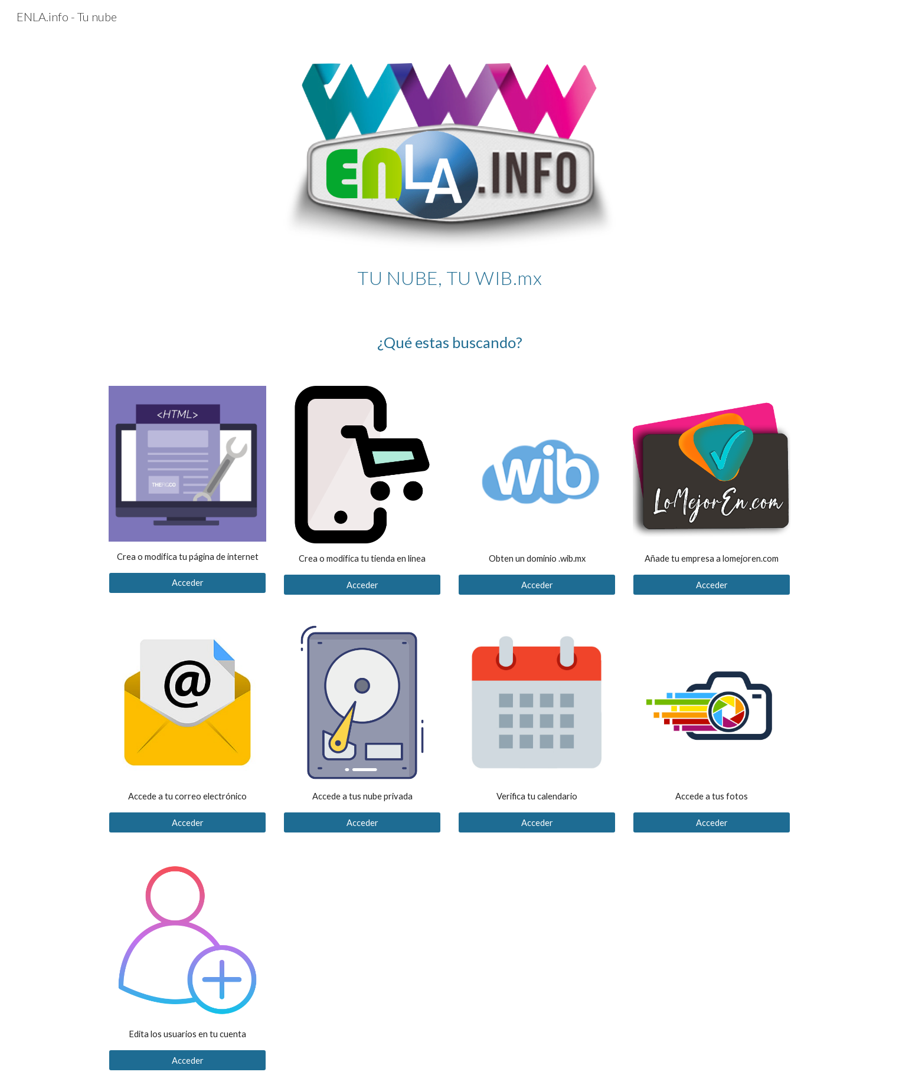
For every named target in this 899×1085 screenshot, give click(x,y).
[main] (449, 275)
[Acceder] (187, 582)
